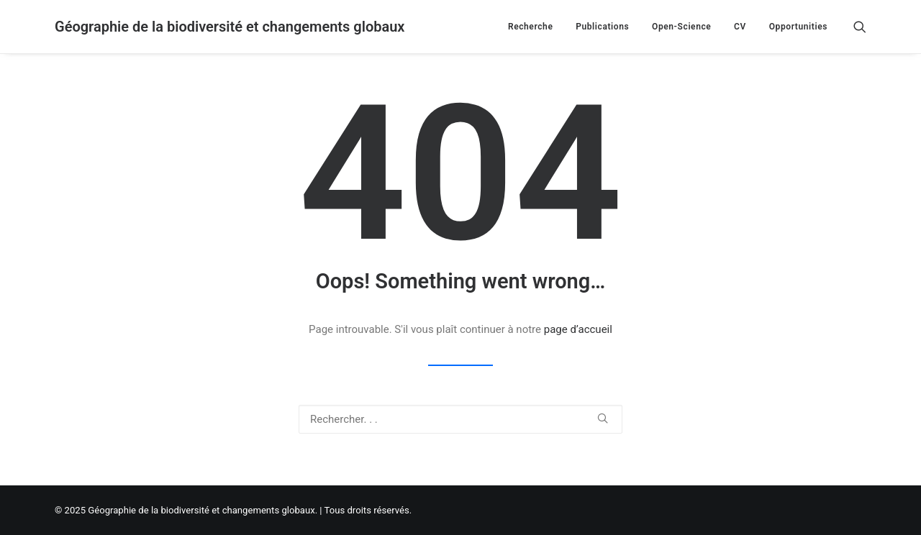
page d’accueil (578, 329)
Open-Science (681, 27)
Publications (602, 27)
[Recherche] (859, 26)
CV (740, 27)
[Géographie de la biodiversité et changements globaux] (229, 26)
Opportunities (798, 27)
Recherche (530, 27)
